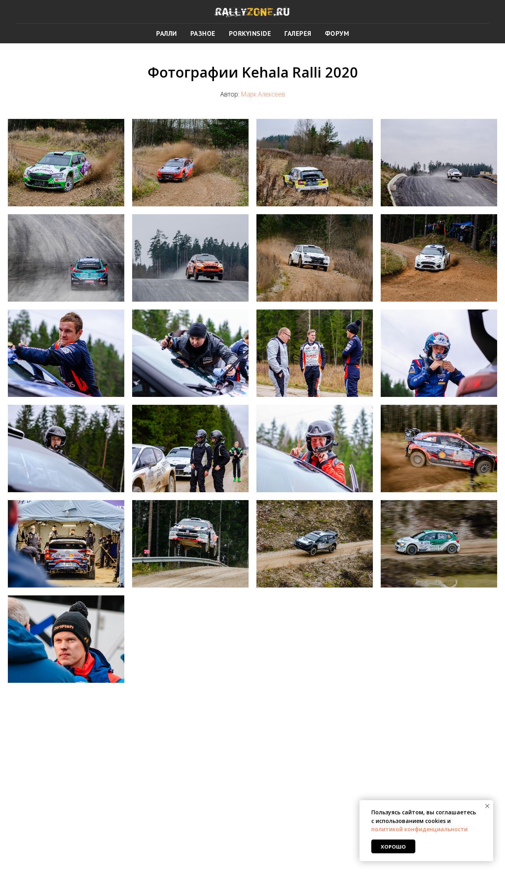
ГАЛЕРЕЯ (297, 33)
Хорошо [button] (393, 846)
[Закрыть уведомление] (487, 806)
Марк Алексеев (263, 94)
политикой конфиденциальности (419, 829)
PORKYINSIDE (250, 33)
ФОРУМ (337, 33)
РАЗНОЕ (203, 33)
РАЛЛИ (166, 33)
